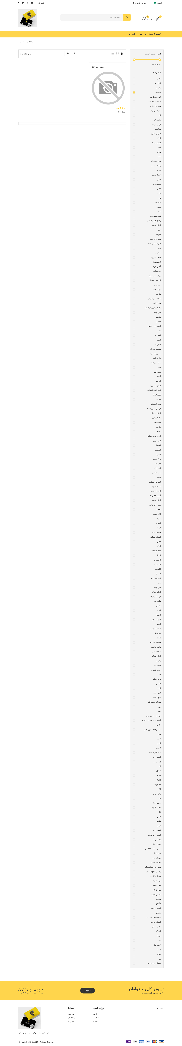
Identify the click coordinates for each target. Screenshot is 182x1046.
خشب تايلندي (156, 670)
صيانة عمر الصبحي (154, 299)
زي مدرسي (156, 840)
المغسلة (158, 335)
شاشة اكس (156, 473)
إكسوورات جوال (155, 280)
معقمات (158, 253)
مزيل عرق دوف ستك (153, 867)
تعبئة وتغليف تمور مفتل (152, 730)
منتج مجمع (157, 697)
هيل (159, 798)
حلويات (158, 234)
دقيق (159, 189)
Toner (159, 638)
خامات (158, 399)
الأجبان (158, 904)
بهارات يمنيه (156, 794)
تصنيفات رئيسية (155, 487)
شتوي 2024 (157, 803)
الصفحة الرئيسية (155, 34)
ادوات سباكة (156, 656)
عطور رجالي (156, 844)
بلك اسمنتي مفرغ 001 (153, 308)
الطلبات (96, 1018)
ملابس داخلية (156, 647)
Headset (158, 633)
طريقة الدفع (72, 1018)
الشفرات (157, 574)
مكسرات (157, 601)
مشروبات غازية (155, 106)
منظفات (158, 92)
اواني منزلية (156, 124)
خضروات (157, 285)
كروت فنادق (156, 945)
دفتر (159, 331)
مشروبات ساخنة (155, 505)
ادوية (159, 624)
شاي (159, 207)
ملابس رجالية (156, 895)
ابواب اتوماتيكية (155, 597)
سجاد (159, 775)
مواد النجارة (157, 890)
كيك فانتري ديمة (155, 752)
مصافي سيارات (155, 349)
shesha (158, 427)
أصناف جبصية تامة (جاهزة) (151, 720)
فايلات (158, 826)
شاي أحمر (157, 372)
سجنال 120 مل (155, 876)
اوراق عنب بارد (155, 386)
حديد (159, 711)
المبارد (158, 454)
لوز (160, 766)
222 (159, 675)
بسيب (159, 248)
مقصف (158, 509)
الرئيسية (21, 42)
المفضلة (147, 18)
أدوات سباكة (156, 592)
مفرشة (158, 317)
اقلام (159, 138)
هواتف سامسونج (155, 276)
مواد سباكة (157, 885)
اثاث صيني (157, 514)
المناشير (158, 450)
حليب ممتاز (157, 927)
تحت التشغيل (156, 404)
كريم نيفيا (157, 853)
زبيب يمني (157, 762)
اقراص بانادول (156, 134)
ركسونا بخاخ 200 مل (153, 872)
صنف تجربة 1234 (102, 66)
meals (159, 432)
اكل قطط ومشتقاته (154, 244)
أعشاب (158, 377)
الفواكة (158, 931)
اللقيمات (158, 464)
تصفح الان (88, 990)
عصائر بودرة (156, 175)
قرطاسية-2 (157, 262)
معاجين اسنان (156, 862)
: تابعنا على (40, 3)
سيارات (158, 344)
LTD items (157, 395)
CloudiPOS (35, 1042)
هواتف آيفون (156, 271)
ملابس (158, 821)
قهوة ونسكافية (155, 216)
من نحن (143, 34)
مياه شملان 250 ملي (153, 917)
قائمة (95, 1014)
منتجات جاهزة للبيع (154, 702)
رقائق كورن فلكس (154, 221)
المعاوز (158, 523)
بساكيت (158, 129)
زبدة (159, 198)
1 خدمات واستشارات (153, 963)
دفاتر (159, 542)
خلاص (159, 725)
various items (156, 551)
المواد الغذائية (156, 620)
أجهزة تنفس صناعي (154, 436)
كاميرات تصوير (155, 491)
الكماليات (157, 564)
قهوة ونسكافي (155, 97)
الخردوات (157, 560)
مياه (159, 212)
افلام (159, 546)
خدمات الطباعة (155, 642)
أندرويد (158, 381)
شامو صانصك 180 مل (153, 849)
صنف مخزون (156, 257)
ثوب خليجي (157, 441)
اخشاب (158, 477)
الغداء (159, 610)
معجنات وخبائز (155, 111)
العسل (158, 748)
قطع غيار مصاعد (155, 482)
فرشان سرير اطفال (153, 409)
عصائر (158, 170)
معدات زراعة (156, 363)
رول (159, 707)
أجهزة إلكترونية (155, 496)
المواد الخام (157, 693)
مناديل (158, 606)
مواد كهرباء (157, 881)
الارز (159, 789)
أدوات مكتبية (156, 225)
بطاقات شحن (156, 166)
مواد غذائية (157, 303)
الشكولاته (157, 468)
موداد (159, 936)
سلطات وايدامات (154, 102)
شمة (159, 950)
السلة (159, 18)
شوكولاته (157, 312)
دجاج (159, 152)
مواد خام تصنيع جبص (153, 716)
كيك (159, 230)
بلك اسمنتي (156, 418)
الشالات (158, 528)
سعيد (159, 519)
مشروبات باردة (155, 354)
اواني (159, 688)
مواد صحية (157, 289)
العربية (159, 3)
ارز (160, 115)
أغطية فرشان (156, 413)
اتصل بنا (132, 34)
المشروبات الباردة (154, 326)
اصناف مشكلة (155, 537)
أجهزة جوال (156, 267)
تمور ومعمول (156, 161)
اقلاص (158, 684)
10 (160, 812)
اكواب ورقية (156, 143)
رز (160, 959)
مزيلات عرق (156, 858)
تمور (159, 734)
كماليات (158, 83)
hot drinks (157, 422)
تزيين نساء (157, 679)
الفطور (158, 322)
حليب (159, 79)
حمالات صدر (156, 652)
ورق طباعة (157, 459)
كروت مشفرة (156, 578)
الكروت (158, 569)
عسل (159, 940)
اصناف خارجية (155, 922)
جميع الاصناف (156, 532)
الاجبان (158, 555)
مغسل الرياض (155, 807)
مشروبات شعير (155, 239)
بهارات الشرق (156, 358)
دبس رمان (157, 184)
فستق (158, 771)
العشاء (158, 615)
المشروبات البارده (154, 835)
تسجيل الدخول (140, 3)
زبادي (159, 193)
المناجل (158, 445)
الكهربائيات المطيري (153, 390)
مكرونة (158, 157)
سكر (159, 179)
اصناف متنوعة (156, 908)
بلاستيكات (157, 120)
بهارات (158, 88)
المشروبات (157, 757)
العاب (159, 147)
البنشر (158, 340)
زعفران (158, 202)
